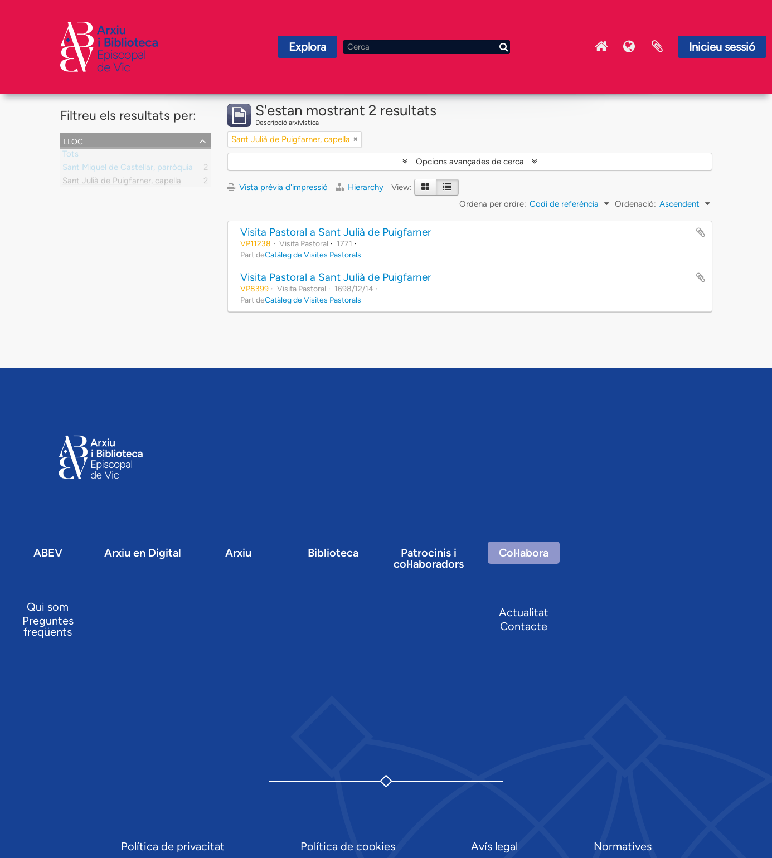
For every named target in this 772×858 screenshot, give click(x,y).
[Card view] (425, 187)
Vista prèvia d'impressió (277, 187)
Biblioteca (333, 552)
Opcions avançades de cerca (470, 162)
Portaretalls (657, 47)
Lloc (73, 140)
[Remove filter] (355, 139)
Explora (307, 46)
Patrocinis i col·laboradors (429, 558)
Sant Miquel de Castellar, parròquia (127, 169)
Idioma (629, 47)
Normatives (623, 846)
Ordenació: (635, 204)
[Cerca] (426, 47)
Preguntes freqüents (48, 626)
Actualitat (523, 612)
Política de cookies (347, 846)
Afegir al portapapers (700, 232)
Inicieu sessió (722, 46)
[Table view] (447, 187)
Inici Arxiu (601, 47)
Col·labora (523, 552)
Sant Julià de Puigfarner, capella (121, 183)
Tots (70, 156)
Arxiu (238, 552)
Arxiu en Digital (142, 552)
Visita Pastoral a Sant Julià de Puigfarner (335, 232)
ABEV (47, 552)
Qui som (48, 606)
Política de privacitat (173, 846)
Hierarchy (361, 187)
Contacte (523, 626)
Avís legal (494, 846)
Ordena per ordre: (492, 204)
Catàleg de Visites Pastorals (313, 254)
